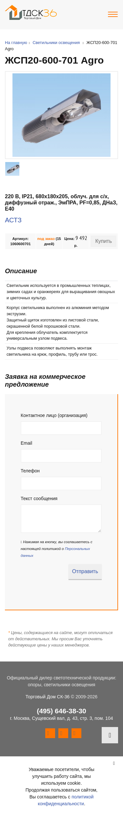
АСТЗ (13, 220)
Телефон (30, 470)
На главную (16, 42)
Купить (103, 241)
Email (26, 443)
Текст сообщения (39, 498)
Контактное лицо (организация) (54, 415)
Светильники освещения (56, 42)
